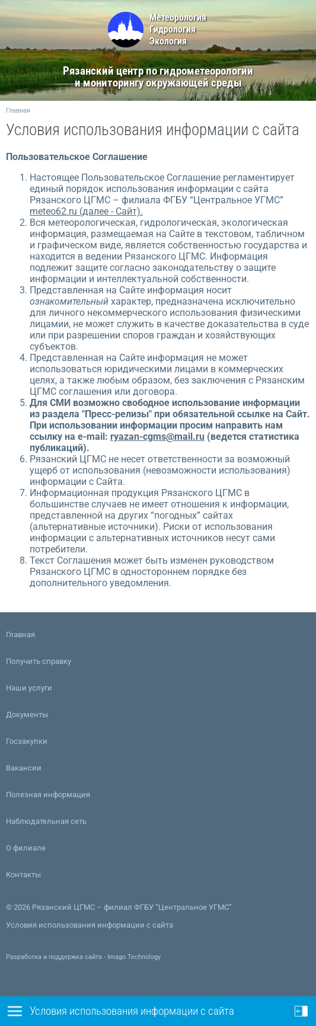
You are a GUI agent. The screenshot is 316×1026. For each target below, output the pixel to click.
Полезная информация (48, 794)
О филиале (26, 847)
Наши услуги (29, 687)
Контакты (23, 874)
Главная (18, 110)
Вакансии (24, 767)
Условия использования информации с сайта (89, 924)
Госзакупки (26, 741)
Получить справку (38, 661)
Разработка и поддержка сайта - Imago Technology (83, 957)
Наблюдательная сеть (46, 821)
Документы (27, 714)
